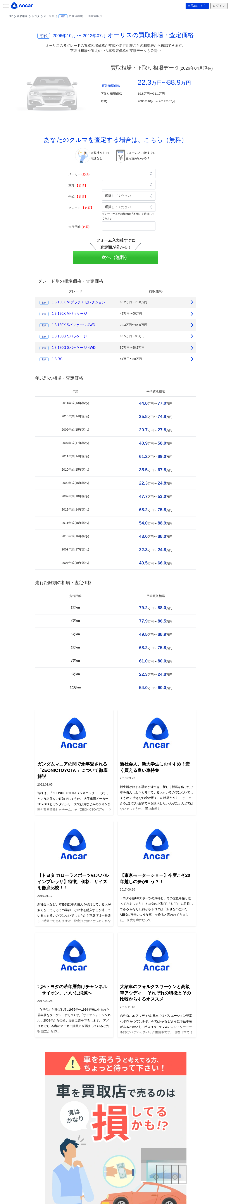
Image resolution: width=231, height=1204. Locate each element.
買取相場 (22, 16)
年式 (78, 196)
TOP (10, 16)
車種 (78, 185)
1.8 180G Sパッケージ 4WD (74, 347)
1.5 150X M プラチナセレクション (78, 302)
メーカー (79, 174)
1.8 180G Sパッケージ (69, 336)
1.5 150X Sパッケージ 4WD (73, 325)
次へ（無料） (115, 257)
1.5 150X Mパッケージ (69, 313)
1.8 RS (57, 359)
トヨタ (36, 16)
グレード (81, 208)
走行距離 (79, 227)
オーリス (49, 16)
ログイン (219, 6)
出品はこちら (197, 6)
